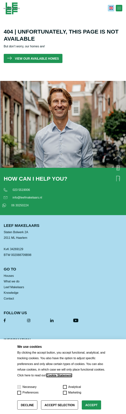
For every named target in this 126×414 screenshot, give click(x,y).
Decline (27, 405)
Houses (9, 278)
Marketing (72, 393)
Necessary (27, 387)
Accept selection (60, 405)
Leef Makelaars (14, 290)
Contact (9, 301)
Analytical (72, 387)
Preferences (27, 393)
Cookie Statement (59, 375)
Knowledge (11, 295)
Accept (91, 405)
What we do (11, 284)
